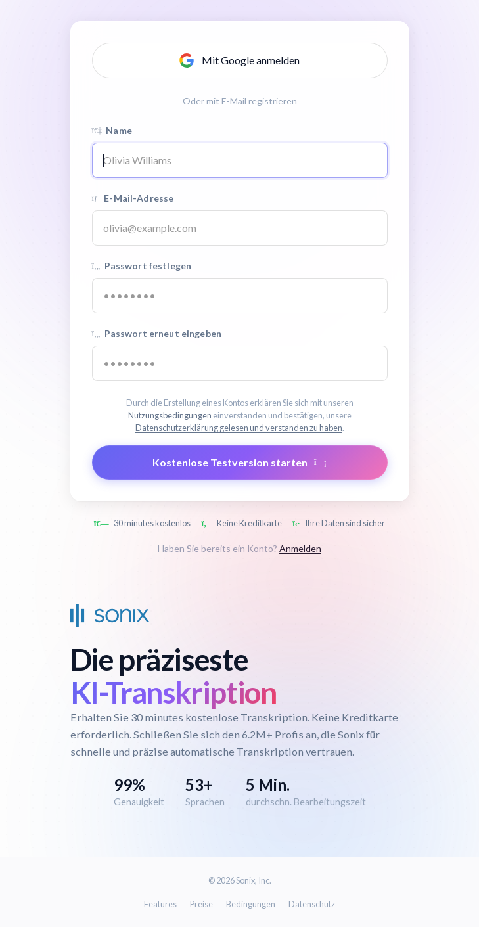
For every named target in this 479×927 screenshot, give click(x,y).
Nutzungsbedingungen (170, 415)
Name (112, 130)
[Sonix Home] (110, 615)
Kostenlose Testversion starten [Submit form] (239, 462)
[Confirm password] (240, 363)
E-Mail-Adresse (133, 198)
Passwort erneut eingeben (156, 333)
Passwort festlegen (142, 265)
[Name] (240, 160)
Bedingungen (250, 904)
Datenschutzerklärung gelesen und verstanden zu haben (238, 427)
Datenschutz (311, 904)
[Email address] (240, 228)
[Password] (240, 295)
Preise (201, 904)
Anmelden (300, 548)
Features (160, 904)
